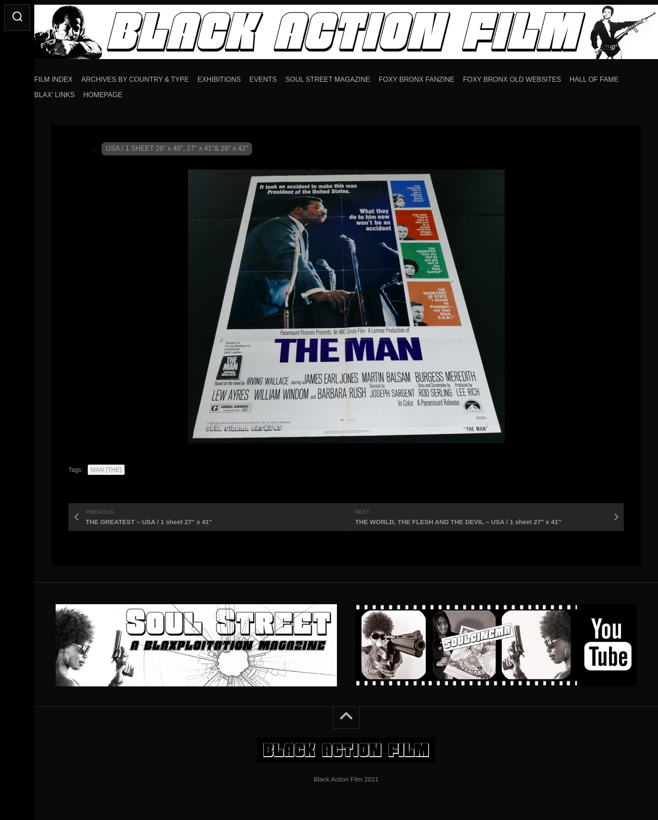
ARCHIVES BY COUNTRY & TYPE (152, 76)
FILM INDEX (70, 76)
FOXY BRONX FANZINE (434, 76)
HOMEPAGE (177, 91)
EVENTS (280, 76)
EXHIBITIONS (236, 76)
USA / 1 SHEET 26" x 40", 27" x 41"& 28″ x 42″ (177, 145)
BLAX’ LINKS (129, 91)
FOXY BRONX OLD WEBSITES (529, 76)
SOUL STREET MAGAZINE (345, 76)
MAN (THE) (106, 466)
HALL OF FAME (75, 91)
